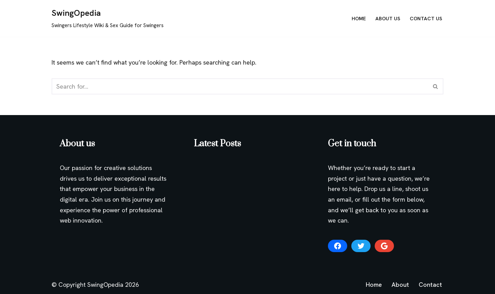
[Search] (240, 86)
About (400, 285)
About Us (387, 18)
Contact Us (426, 18)
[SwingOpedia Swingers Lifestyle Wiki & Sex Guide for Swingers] (108, 18)
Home (359, 18)
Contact (430, 285)
